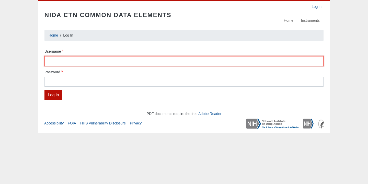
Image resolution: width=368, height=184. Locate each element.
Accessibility (54, 123)
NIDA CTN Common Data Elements (107, 15)
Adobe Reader (209, 114)
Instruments (310, 20)
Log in (316, 7)
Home (288, 20)
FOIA (72, 123)
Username (52, 51)
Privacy (136, 123)
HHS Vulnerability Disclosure (103, 123)
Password (52, 72)
